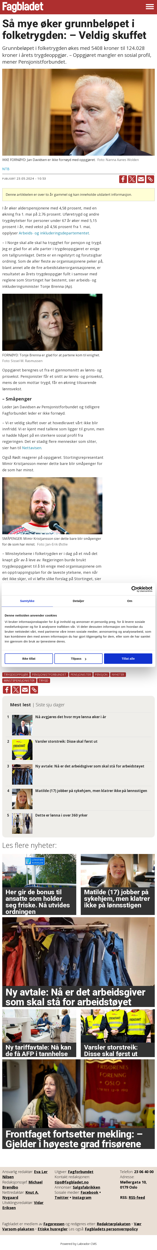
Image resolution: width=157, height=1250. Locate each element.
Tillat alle (128, 658)
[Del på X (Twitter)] (132, 179)
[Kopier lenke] (150, 179)
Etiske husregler (53, 1228)
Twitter (62, 1197)
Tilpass (78, 658)
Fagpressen (53, 1223)
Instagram (81, 1197)
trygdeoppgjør (16, 674)
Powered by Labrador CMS (78, 1244)
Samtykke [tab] (27, 601)
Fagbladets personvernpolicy (111, 1228)
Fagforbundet (80, 1171)
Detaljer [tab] (78, 601)
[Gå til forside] (22, 7)
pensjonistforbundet (49, 674)
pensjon (101, 674)
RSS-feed (137, 1197)
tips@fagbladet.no (72, 1182)
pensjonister (81, 674)
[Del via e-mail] (141, 179)
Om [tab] (129, 601)
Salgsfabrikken (86, 1187)
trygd (43, 680)
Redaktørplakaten (113, 1223)
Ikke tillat (28, 658)
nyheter (118, 674)
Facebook (89, 1192)
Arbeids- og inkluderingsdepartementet (53, 233)
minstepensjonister (19, 680)
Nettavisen (31, 447)
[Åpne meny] (150, 7)
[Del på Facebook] (123, 179)
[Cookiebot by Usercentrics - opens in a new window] (134, 589)
